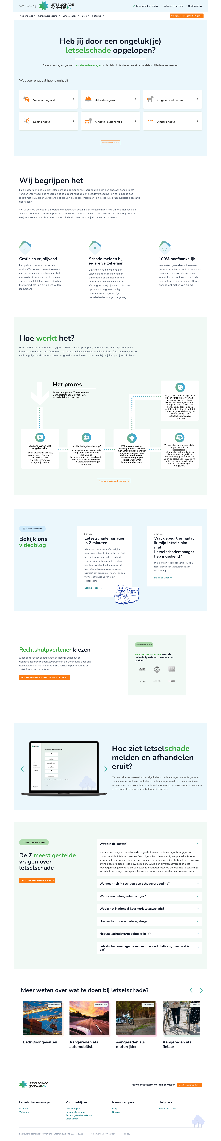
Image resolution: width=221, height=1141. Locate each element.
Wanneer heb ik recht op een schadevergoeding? (135, 884)
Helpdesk (97, 15)
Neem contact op (167, 1109)
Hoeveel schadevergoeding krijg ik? (125, 935)
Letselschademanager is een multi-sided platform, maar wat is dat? (145, 949)
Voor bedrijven (73, 1109)
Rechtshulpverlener (76, 1113)
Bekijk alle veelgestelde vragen (37, 881)
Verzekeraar (72, 1119)
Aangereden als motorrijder (137, 1045)
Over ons (23, 1109)
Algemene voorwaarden (103, 1134)
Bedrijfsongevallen (47, 1043)
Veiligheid (24, 1113)
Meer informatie (110, 143)
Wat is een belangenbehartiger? (123, 897)
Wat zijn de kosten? (114, 845)
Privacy (126, 1134)
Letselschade (70, 15)
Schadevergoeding (48, 15)
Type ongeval (26, 15)
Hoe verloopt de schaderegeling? (123, 922)
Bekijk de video (93, 588)
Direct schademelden (189, 1086)
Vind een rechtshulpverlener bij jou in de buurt (44, 678)
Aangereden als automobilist (91, 1045)
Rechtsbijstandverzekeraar (79, 1116)
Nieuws (116, 1113)
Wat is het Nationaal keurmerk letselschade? (132, 909)
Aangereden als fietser (184, 1045)
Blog (85, 15)
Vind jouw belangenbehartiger (186, 16)
